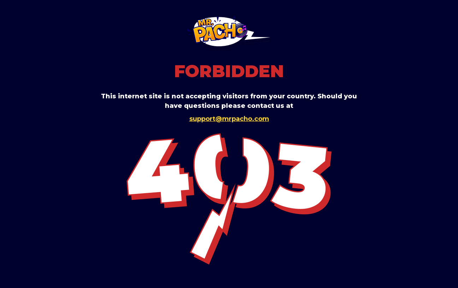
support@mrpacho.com (229, 119)
